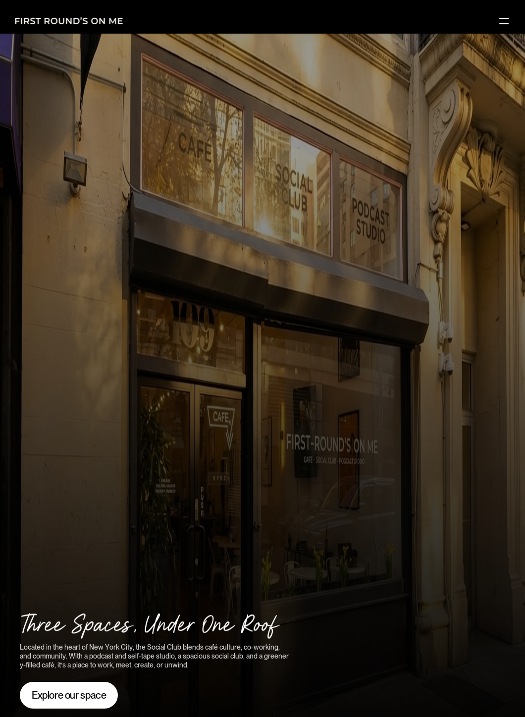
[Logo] (69, 20)
